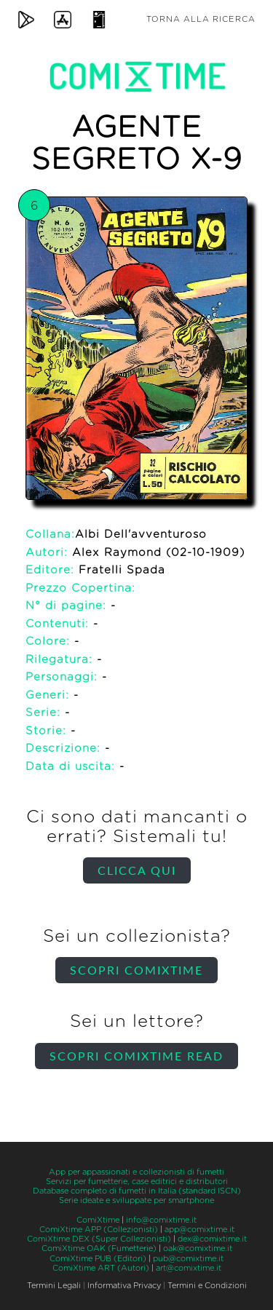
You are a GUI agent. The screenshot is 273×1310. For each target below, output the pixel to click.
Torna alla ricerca (201, 19)
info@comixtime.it (161, 1220)
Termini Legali (54, 1286)
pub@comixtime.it (188, 1259)
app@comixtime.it (199, 1230)
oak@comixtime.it (197, 1248)
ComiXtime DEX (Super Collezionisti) (99, 1239)
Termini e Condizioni (207, 1286)
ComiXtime (97, 1220)
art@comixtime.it (188, 1268)
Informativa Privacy (124, 1286)
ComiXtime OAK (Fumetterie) (99, 1248)
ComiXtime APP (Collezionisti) (98, 1230)
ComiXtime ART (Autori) (100, 1268)
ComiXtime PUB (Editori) (98, 1259)
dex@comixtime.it (212, 1239)
